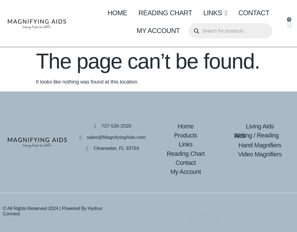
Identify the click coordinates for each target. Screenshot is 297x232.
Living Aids (260, 126)
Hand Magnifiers (259, 145)
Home (117, 13)
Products (185, 135)
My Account (158, 30)
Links (215, 13)
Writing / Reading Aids (256, 135)
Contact (253, 13)
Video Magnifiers (260, 154)
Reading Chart (165, 13)
